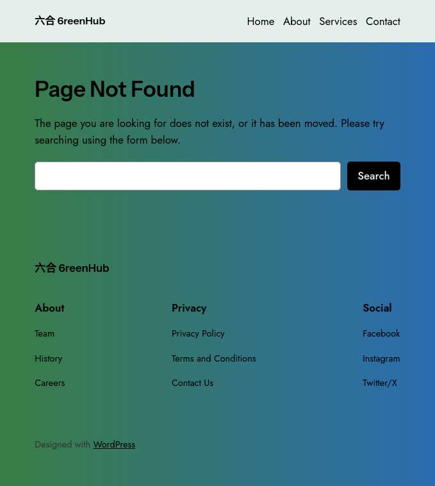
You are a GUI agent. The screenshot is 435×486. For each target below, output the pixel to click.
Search (373, 175)
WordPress (114, 444)
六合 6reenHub (70, 21)
